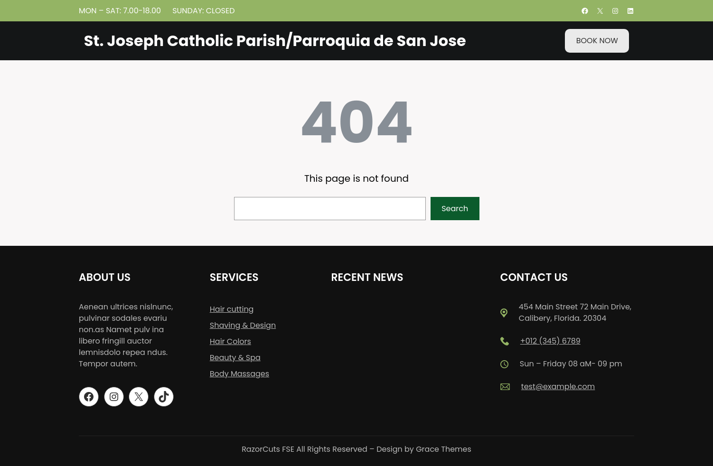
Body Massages (239, 373)
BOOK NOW (597, 40)
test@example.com (558, 386)
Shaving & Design (243, 325)
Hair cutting (232, 309)
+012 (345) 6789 (550, 341)
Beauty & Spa (235, 357)
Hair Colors (230, 341)
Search (454, 208)
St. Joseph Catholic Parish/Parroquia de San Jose (275, 40)
